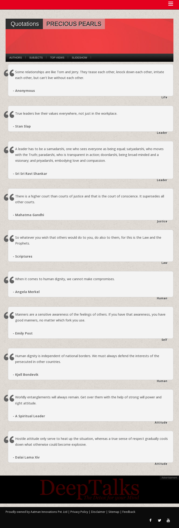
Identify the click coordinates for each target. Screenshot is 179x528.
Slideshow (79, 57)
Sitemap (114, 512)
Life (164, 97)
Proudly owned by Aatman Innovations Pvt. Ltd (36, 512)
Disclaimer (98, 512)
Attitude (161, 422)
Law (164, 263)
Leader (162, 133)
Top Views (57, 57)
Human (162, 298)
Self (164, 340)
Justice (162, 221)
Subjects (36, 57)
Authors (15, 57)
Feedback (128, 512)
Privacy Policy (79, 512)
